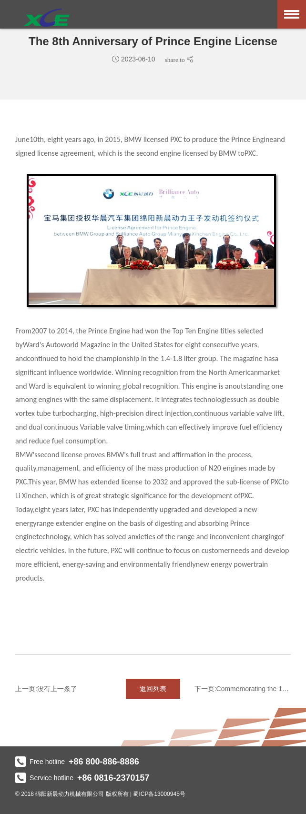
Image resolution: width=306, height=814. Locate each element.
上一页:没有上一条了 (46, 689)
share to (175, 59)
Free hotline (77, 761)
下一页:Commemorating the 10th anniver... (242, 689)
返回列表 (153, 689)
